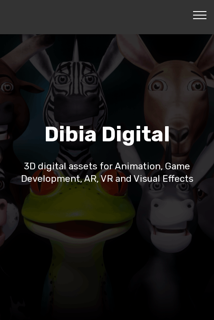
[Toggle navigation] (200, 15)
